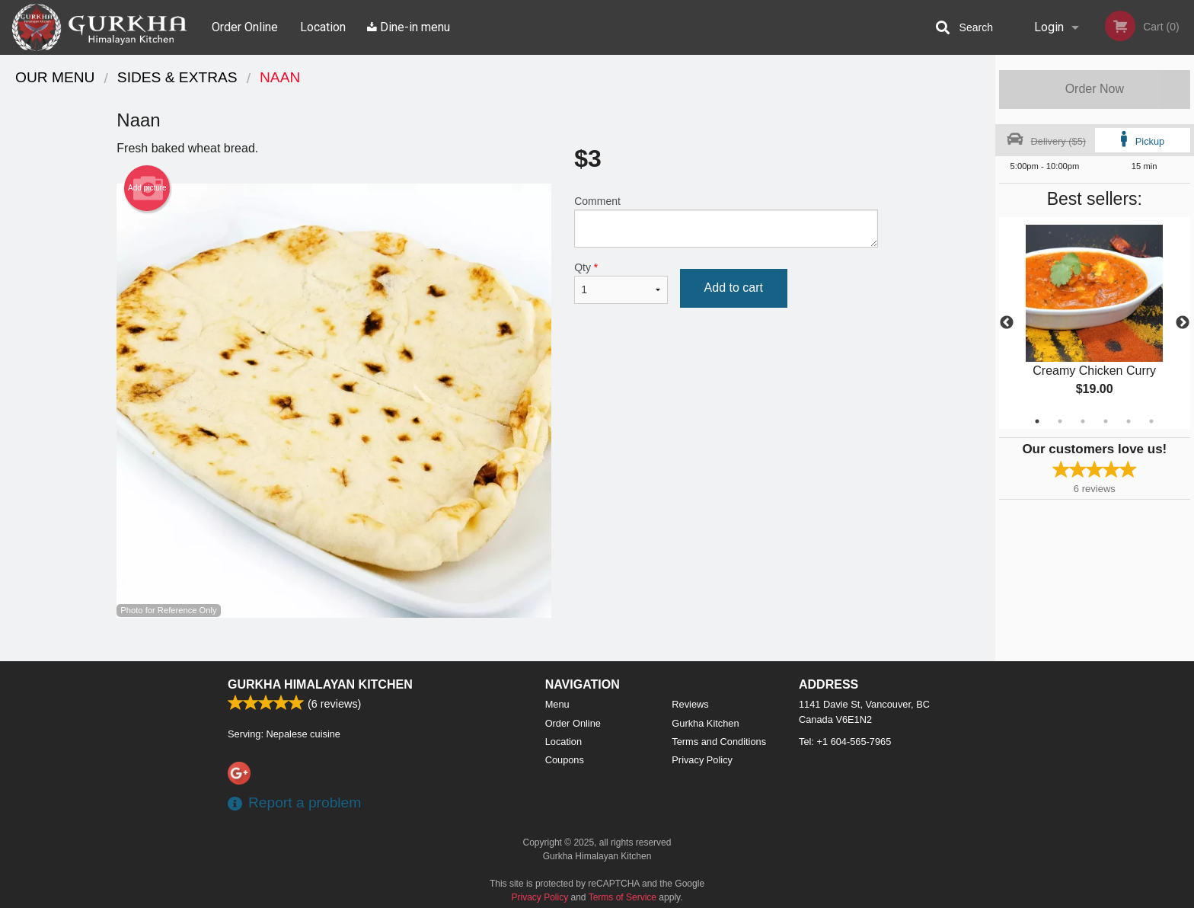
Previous (1006, 323)
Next (1182, 323)
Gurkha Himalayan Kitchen (320, 684)
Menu (557, 704)
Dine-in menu (408, 27)
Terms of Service (622, 897)
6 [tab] (1151, 421)
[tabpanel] (1094, 323)
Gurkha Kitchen (705, 723)
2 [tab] (1060, 421)
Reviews (690, 704)
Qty (620, 282)
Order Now (1094, 88)
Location (323, 27)
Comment (726, 221)
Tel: (845, 741)
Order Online (245, 27)
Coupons (564, 760)
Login (1049, 27)
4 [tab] (1105, 421)
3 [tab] (1082, 421)
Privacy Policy (702, 760)
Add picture (147, 188)
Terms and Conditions (719, 741)
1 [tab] (1037, 421)
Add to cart (733, 287)
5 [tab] (1128, 421)
